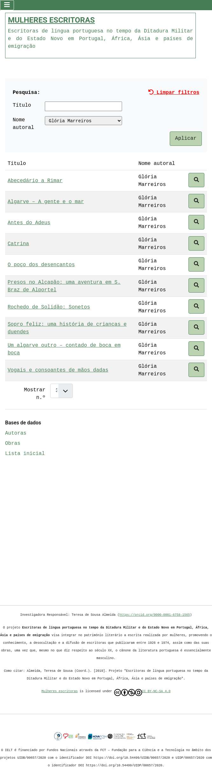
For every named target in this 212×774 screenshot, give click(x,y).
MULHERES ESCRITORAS (51, 19)
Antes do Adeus (29, 222)
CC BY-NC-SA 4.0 (142, 692)
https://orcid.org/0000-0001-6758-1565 (155, 615)
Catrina (18, 243)
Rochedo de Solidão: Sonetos (49, 306)
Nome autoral (23, 123)
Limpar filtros (173, 92)
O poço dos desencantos (41, 264)
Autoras (15, 432)
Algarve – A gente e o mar (46, 201)
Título (22, 104)
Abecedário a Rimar (35, 180)
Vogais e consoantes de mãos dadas (58, 369)
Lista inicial (25, 453)
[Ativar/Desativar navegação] (7, 5)
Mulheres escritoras (60, 691)
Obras (12, 442)
